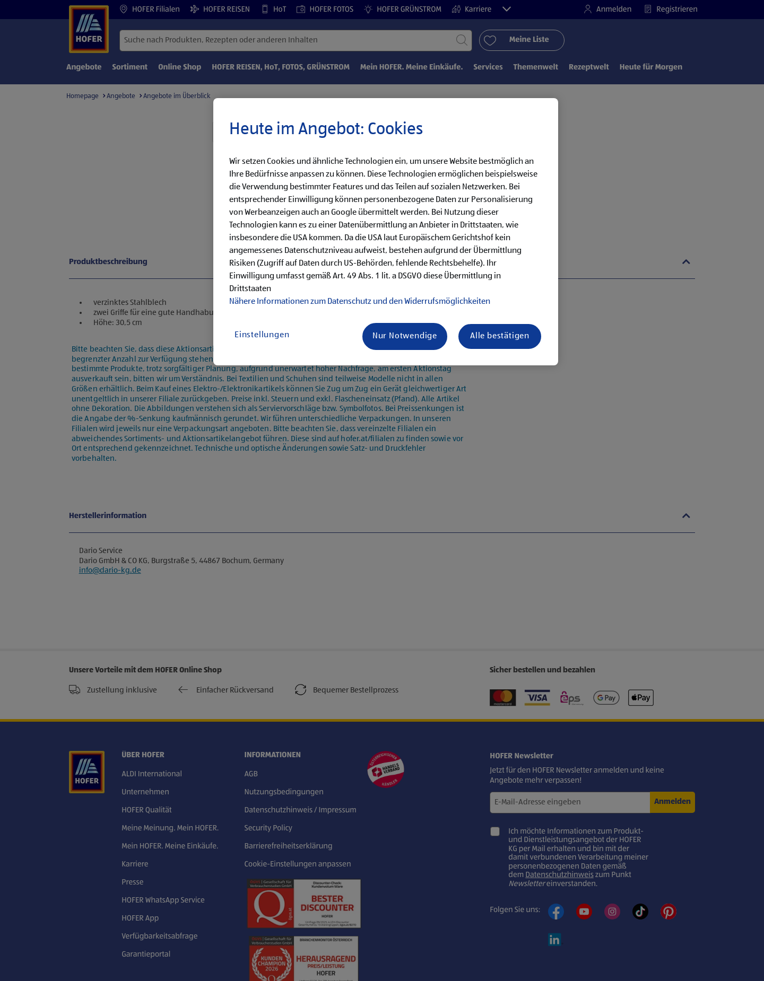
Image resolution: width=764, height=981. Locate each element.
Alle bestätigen (499, 336)
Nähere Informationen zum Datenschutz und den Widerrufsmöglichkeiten (359, 301)
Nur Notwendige (404, 336)
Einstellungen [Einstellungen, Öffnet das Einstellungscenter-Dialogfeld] (262, 335)
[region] (385, 231)
